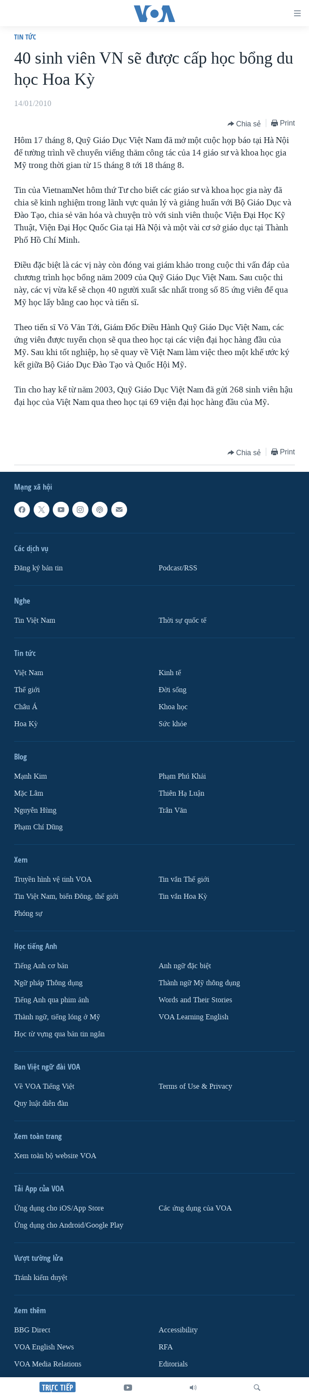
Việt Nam (28, 673)
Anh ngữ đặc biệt (185, 966)
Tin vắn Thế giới (184, 880)
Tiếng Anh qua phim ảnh (51, 1000)
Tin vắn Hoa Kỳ (183, 897)
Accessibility (178, 1330)
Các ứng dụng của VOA (195, 1208)
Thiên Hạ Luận (181, 793)
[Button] (244, 123)
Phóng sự (28, 914)
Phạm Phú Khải (182, 776)
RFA (166, 1347)
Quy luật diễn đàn (41, 1103)
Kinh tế (170, 673)
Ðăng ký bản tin (38, 568)
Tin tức (25, 37)
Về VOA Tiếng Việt (44, 1086)
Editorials (173, 1364)
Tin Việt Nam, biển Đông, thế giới (66, 897)
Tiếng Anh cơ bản (41, 966)
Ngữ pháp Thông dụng (48, 983)
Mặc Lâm (28, 793)
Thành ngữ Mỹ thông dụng (199, 983)
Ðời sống (172, 690)
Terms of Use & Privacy (195, 1086)
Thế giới (27, 690)
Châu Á (25, 707)
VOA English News (44, 1347)
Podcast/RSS (178, 568)
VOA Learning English (193, 1017)
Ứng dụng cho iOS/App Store (59, 1208)
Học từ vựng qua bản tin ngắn (59, 1034)
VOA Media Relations (47, 1364)
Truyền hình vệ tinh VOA (53, 880)
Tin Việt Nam (34, 620)
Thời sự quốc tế (182, 620)
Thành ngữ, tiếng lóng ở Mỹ (57, 1017)
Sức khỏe (173, 724)
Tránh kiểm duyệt (40, 1277)
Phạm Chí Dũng (38, 827)
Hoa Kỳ (26, 724)
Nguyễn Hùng (35, 810)
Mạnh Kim (30, 776)
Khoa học (173, 707)
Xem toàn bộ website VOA (55, 1156)
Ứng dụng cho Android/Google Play (68, 1225)
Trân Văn (173, 810)
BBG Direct (32, 1330)
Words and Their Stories (195, 1000)
